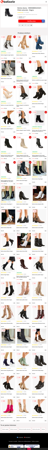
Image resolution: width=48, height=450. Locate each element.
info (14, 58)
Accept (29, 449)
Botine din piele (36, 429)
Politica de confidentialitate (24, 441)
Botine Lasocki (13, 429)
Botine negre (5, 429)
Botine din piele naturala (24, 429)
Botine (43, 429)
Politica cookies (35, 441)
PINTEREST (27, 437)
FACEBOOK (20, 437)
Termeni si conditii (13, 441)
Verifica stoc (36, 21)
